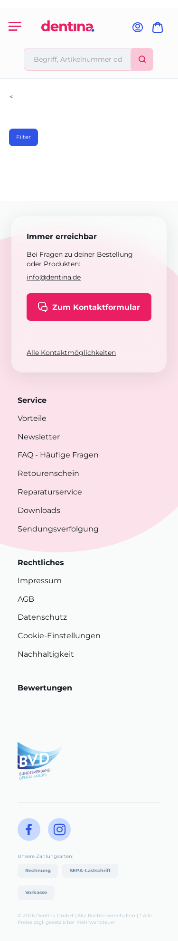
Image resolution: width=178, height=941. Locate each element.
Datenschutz (42, 617)
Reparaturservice (50, 491)
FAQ (25, 454)
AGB (26, 599)
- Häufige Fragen (66, 454)
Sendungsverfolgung (58, 528)
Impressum (40, 580)
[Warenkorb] (159, 30)
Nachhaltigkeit (46, 654)
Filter (23, 136)
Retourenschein (48, 473)
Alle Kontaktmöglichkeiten (71, 352)
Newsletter (39, 436)
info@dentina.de (54, 277)
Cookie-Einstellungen (59, 635)
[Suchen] (142, 59)
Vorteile (32, 418)
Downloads (39, 510)
